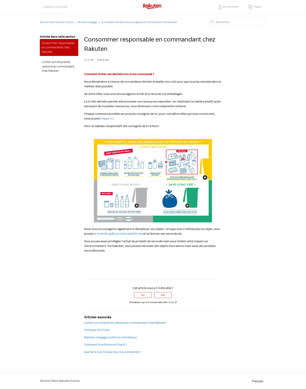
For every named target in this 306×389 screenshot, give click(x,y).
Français (259, 381)
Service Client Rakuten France (56, 22)
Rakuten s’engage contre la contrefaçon (110, 337)
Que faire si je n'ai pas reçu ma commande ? (112, 352)
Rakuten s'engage (87, 22)
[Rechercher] (237, 22)
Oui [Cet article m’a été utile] (143, 295)
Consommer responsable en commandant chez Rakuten (58, 47)
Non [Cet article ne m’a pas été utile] (163, 295)
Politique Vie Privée (96, 330)
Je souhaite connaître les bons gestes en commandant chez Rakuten (139, 22)
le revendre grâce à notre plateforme (118, 233)
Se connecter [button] (230, 6)
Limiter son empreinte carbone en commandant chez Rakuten (58, 66)
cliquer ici (107, 118)
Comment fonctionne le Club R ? (105, 344)
